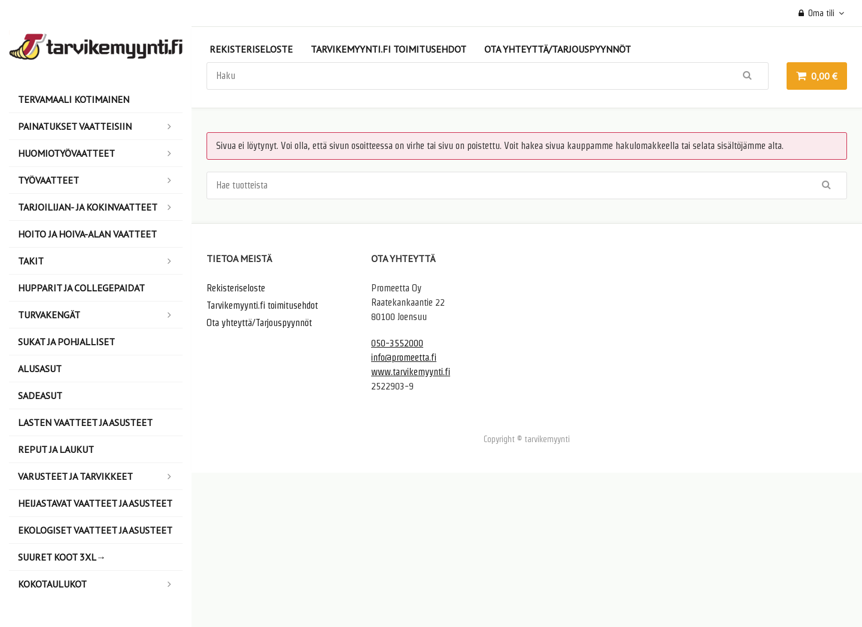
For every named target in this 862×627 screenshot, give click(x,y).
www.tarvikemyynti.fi (410, 372)
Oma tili (817, 13)
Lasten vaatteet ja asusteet (85, 422)
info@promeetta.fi (403, 357)
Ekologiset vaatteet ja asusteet (95, 530)
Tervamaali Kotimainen (73, 99)
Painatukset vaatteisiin (100, 126)
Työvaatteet (100, 180)
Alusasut (40, 369)
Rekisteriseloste (251, 49)
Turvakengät (100, 315)
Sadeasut (40, 395)
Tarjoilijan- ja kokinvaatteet (100, 207)
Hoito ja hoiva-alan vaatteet (87, 234)
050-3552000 (397, 343)
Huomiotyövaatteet (100, 153)
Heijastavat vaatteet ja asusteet (95, 503)
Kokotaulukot (100, 584)
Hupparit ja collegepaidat (81, 288)
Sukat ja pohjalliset (66, 342)
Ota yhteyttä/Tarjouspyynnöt (557, 49)
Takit (100, 261)
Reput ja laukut (56, 449)
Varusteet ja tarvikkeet (100, 476)
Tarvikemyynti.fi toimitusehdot (388, 49)
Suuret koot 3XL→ (62, 557)
